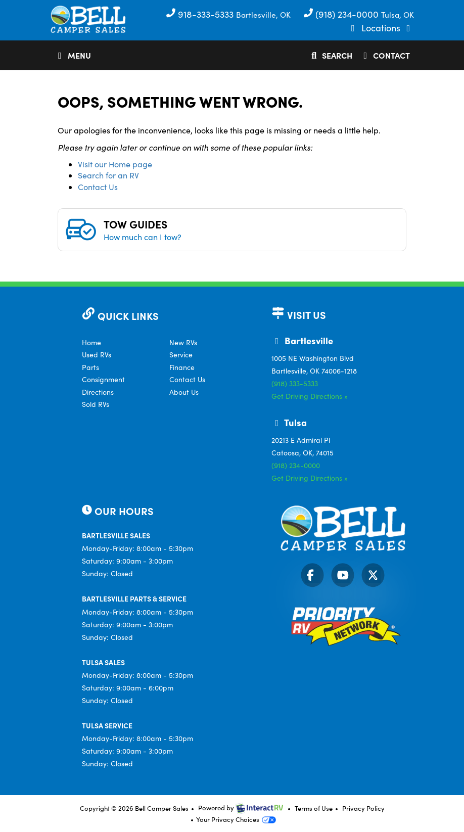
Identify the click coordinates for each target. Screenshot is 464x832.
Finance (182, 367)
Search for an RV (108, 175)
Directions (98, 392)
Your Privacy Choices (236, 819)
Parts (90, 367)
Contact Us (98, 186)
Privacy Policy (363, 808)
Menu (74, 57)
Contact (384, 57)
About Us (184, 392)
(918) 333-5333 (294, 383)
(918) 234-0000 (342, 14)
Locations (382, 28)
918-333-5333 (201, 14)
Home (91, 342)
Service (181, 354)
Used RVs (96, 354)
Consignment (103, 379)
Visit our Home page (115, 164)
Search (330, 57)
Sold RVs (95, 404)
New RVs (183, 342)
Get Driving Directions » (309, 396)
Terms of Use (314, 808)
